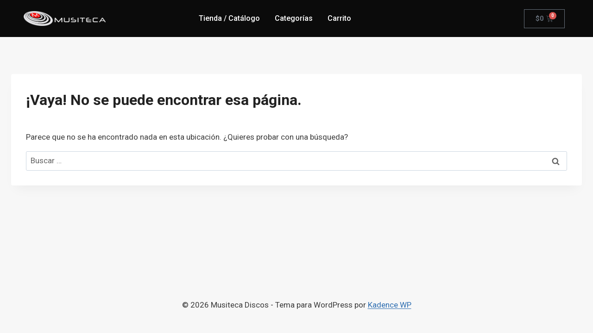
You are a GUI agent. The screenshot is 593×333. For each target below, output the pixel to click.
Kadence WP (389, 304)
